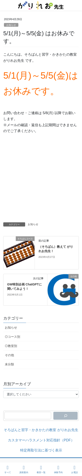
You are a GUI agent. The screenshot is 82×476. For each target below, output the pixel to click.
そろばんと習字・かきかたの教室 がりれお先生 (41, 430)
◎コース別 (12, 336)
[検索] (65, 416)
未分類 (9, 364)
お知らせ (11, 25)
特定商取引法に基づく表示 (41, 450)
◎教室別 (11, 346)
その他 (9, 355)
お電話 (74, 469)
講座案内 (23, 469)
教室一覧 (41, 469)
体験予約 (58, 469)
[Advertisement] (41, 179)
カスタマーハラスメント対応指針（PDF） (41, 440)
